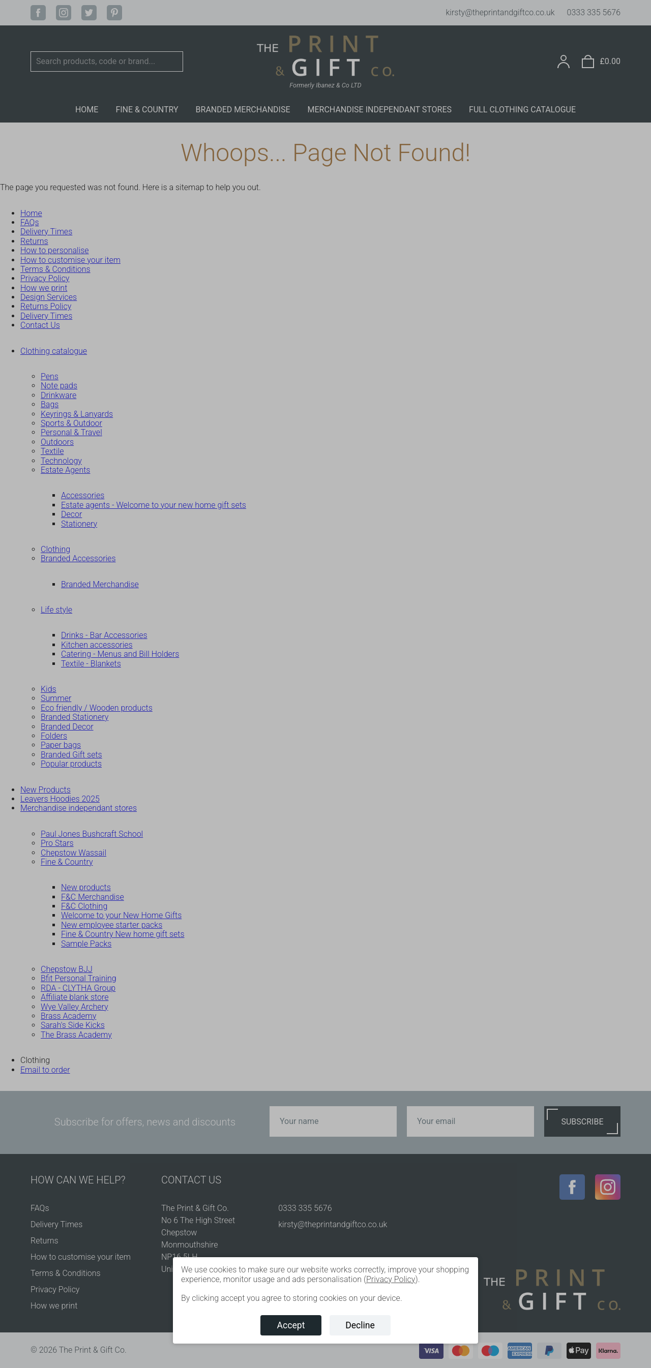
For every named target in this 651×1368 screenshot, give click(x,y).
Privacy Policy (390, 1279)
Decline (360, 1325)
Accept (291, 1325)
